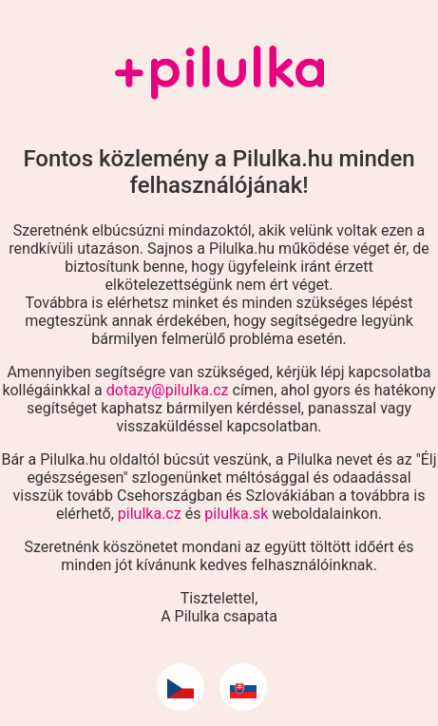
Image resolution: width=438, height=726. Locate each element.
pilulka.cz (149, 514)
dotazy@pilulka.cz (167, 390)
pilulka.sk (236, 514)
